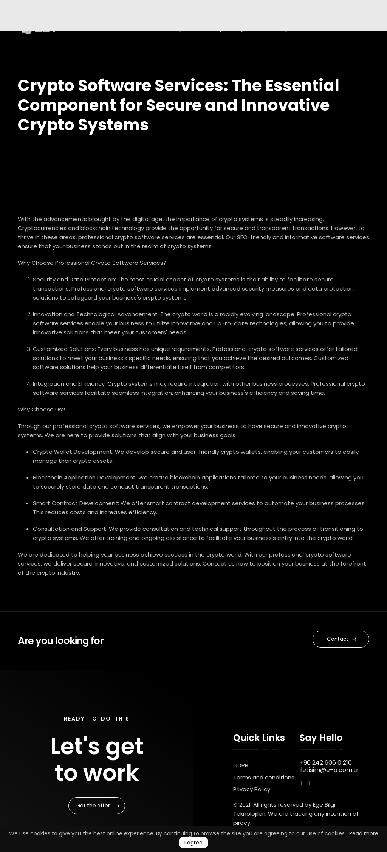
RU (316, 25)
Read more (363, 833)
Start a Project (265, 25)
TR (308, 25)
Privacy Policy (251, 789)
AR (332, 25)
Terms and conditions (263, 777)
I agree (193, 842)
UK (324, 25)
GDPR (240, 765)
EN (299, 25)
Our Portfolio (201, 25)
